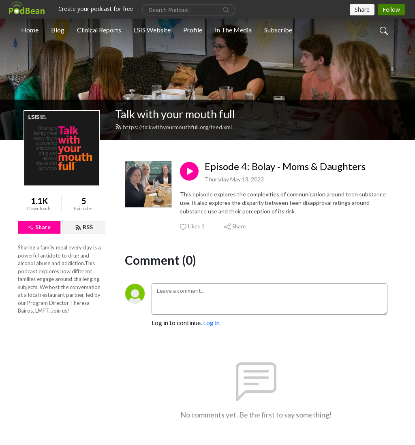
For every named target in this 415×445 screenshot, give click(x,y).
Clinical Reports (99, 30)
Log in (211, 322)
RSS (84, 227)
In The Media (233, 30)
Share (39, 227)
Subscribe (278, 30)
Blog (57, 30)
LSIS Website (152, 30)
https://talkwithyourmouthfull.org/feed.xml (173, 126)
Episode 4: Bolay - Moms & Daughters (285, 166)
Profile (192, 30)
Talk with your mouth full (175, 114)
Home (30, 30)
